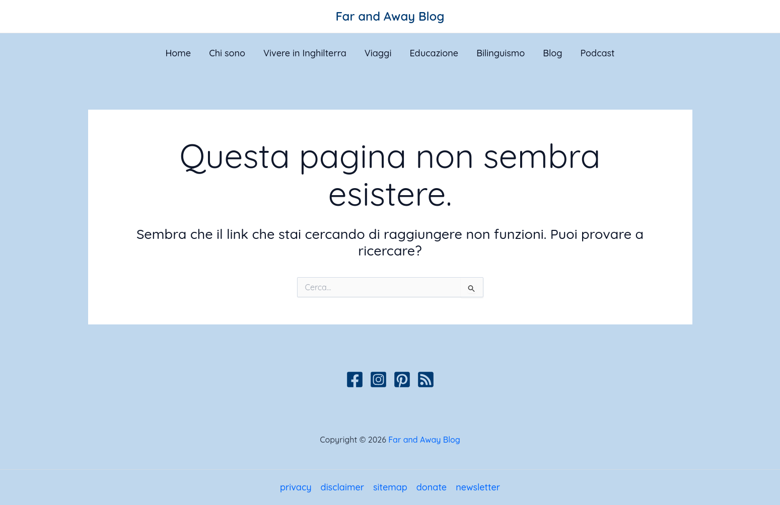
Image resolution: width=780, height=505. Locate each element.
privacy (296, 487)
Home (178, 53)
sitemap (390, 487)
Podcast (597, 53)
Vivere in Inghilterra (304, 53)
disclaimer (342, 487)
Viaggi (378, 53)
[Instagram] (378, 379)
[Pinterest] (402, 379)
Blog (552, 53)
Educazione (433, 53)
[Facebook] (355, 379)
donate (431, 487)
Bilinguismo (500, 53)
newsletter (478, 487)
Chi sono (227, 53)
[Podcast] (426, 379)
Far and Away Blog (390, 16)
